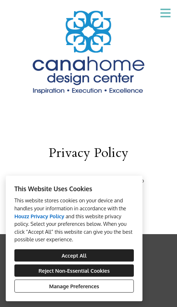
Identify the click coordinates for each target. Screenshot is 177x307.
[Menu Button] (165, 13)
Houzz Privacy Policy (39, 216)
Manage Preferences (74, 286)
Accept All (74, 255)
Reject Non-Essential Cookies (74, 270)
